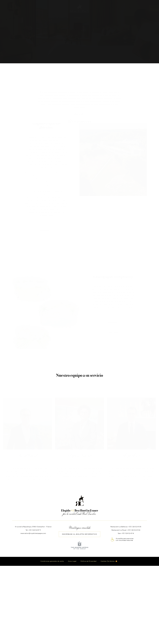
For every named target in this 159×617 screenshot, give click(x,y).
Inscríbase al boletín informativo (79, 534)
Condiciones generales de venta (52, 561)
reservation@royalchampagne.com (33, 533)
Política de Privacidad (88, 561)
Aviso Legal (72, 561)
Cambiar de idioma (107, 561)
